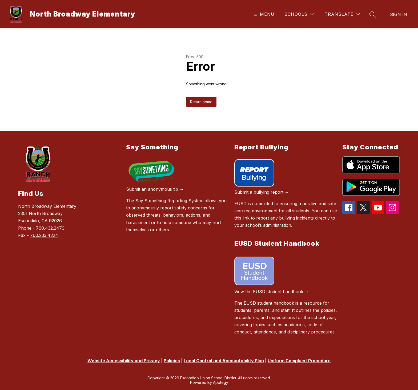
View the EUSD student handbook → (271, 291)
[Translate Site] (342, 14)
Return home (201, 102)
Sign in (398, 14)
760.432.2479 (50, 228)
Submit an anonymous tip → (155, 189)
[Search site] (372, 14)
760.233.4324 (44, 235)
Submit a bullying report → (261, 192)
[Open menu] (263, 14)
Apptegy (220, 382)
